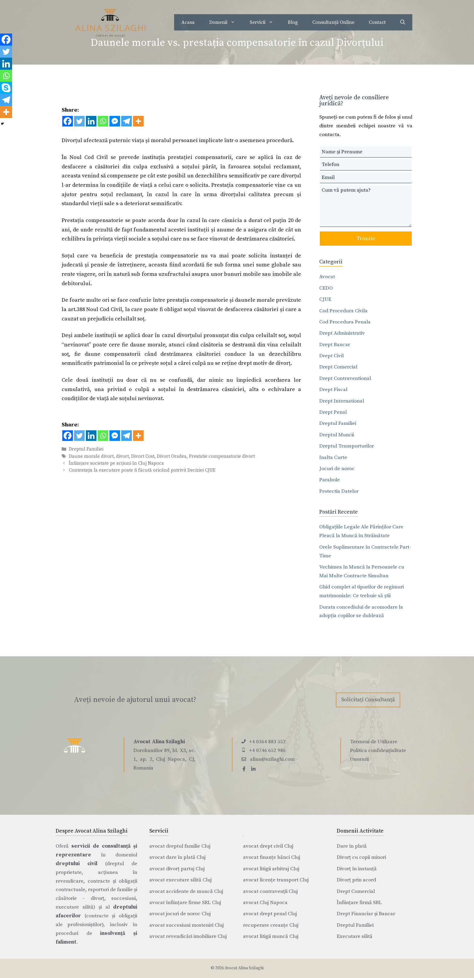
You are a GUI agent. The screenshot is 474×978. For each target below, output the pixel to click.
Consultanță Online (333, 22)
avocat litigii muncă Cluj (270, 936)
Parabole (329, 479)
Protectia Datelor (339, 491)
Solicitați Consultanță (368, 699)
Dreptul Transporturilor (346, 446)
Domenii (225, 22)
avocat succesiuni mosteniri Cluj (186, 925)
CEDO (326, 288)
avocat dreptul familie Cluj (179, 846)
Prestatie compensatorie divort (222, 456)
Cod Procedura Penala (345, 322)
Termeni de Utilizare (373, 741)
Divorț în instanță (357, 868)
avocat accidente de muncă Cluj (186, 891)
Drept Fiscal (333, 389)
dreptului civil (76, 863)
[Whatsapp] (103, 121)
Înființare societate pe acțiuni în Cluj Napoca (116, 463)
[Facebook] (67, 121)
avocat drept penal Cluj (270, 913)
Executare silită (354, 936)
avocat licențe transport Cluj (276, 880)
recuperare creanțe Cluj (270, 925)
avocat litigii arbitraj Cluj (271, 868)
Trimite (365, 238)
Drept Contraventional (345, 378)
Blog (293, 22)
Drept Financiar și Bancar (366, 913)
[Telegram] (126, 121)
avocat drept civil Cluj (268, 846)
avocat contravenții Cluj (270, 891)
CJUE (325, 299)
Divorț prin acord (356, 880)
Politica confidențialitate (378, 750)
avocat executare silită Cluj (180, 880)
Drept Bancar (334, 344)
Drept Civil (331, 355)
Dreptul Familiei (86, 449)
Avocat (327, 276)
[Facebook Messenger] (114, 121)
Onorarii (359, 759)
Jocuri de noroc (337, 468)
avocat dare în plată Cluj (177, 857)
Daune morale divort (91, 456)
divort (122, 456)
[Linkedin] (91, 121)
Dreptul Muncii (336, 435)
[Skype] (6, 88)
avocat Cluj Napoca (265, 902)
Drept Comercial (338, 367)
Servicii (265, 22)
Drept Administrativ (342, 333)
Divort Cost (142, 456)
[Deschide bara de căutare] (402, 22)
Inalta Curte (333, 457)
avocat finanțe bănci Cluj (271, 857)
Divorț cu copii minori (361, 857)
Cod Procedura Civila (343, 310)
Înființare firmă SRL (359, 902)
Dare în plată (352, 846)
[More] (138, 121)
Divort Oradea (172, 456)
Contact (377, 22)
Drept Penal (333, 412)
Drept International (341, 401)
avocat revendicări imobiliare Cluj (188, 936)
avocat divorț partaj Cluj (177, 868)
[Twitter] (79, 121)
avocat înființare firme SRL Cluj (185, 902)
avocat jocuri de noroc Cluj (180, 913)
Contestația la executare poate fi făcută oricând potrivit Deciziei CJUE (142, 470)
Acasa (188, 22)
